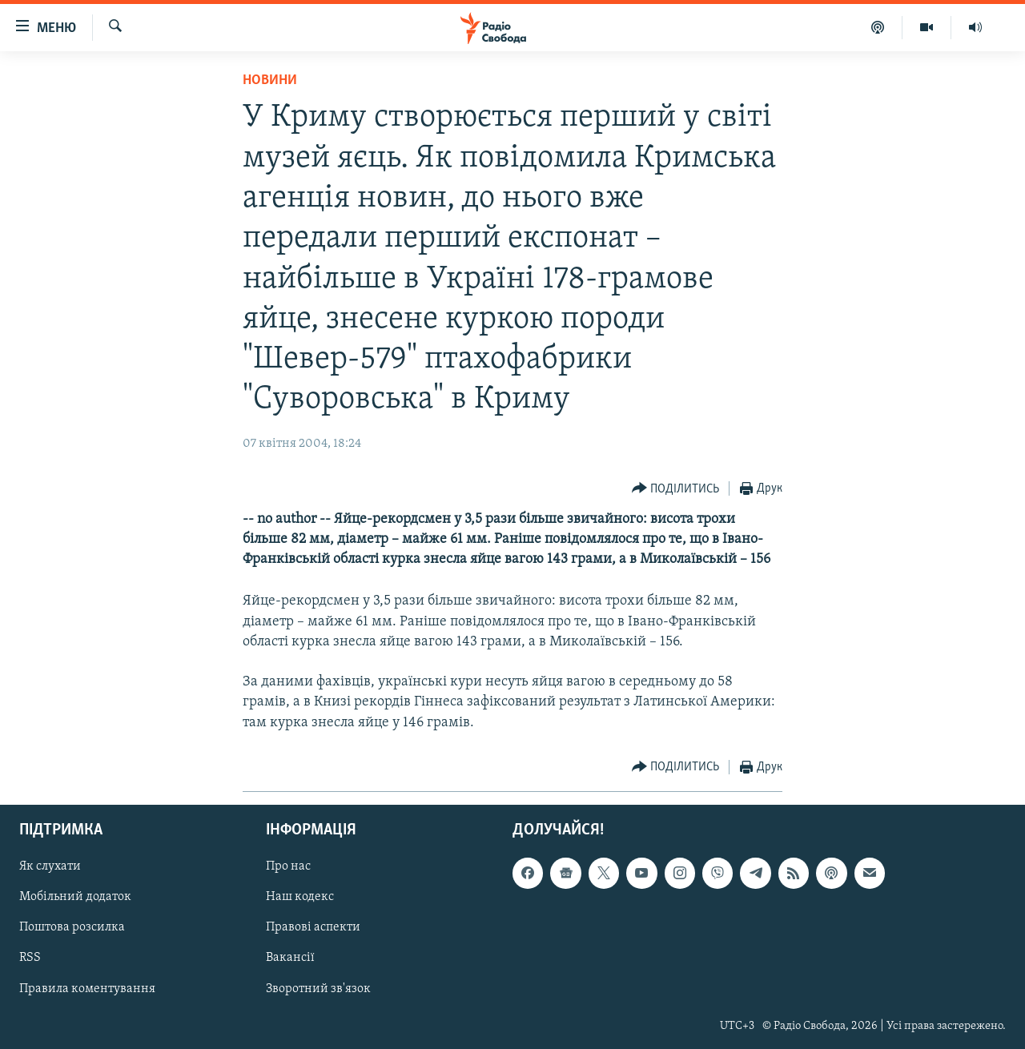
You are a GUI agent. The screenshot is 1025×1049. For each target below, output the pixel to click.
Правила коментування (87, 988)
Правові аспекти (313, 927)
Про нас (288, 866)
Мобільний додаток (75, 896)
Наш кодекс (300, 896)
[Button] (676, 489)
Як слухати (50, 866)
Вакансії (290, 957)
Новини (270, 80)
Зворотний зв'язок (318, 988)
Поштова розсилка (72, 927)
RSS (30, 957)
